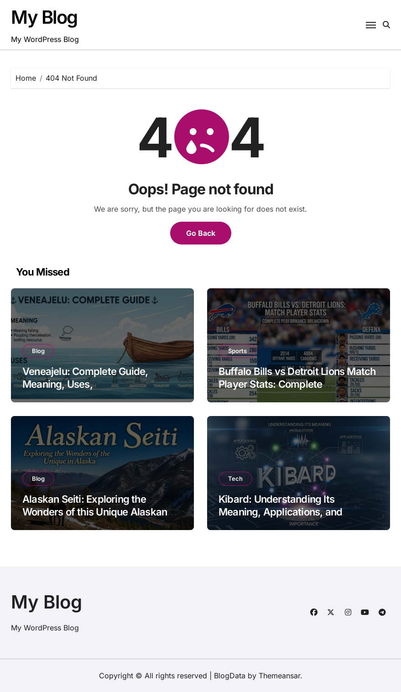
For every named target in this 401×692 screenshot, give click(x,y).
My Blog (44, 17)
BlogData (229, 675)
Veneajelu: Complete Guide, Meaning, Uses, (85, 377)
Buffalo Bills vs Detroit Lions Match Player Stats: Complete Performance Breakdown (297, 384)
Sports (237, 350)
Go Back (200, 233)
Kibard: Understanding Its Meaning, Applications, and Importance (280, 512)
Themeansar (279, 675)
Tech (235, 478)
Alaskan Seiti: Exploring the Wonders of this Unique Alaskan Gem (94, 512)
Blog (38, 350)
